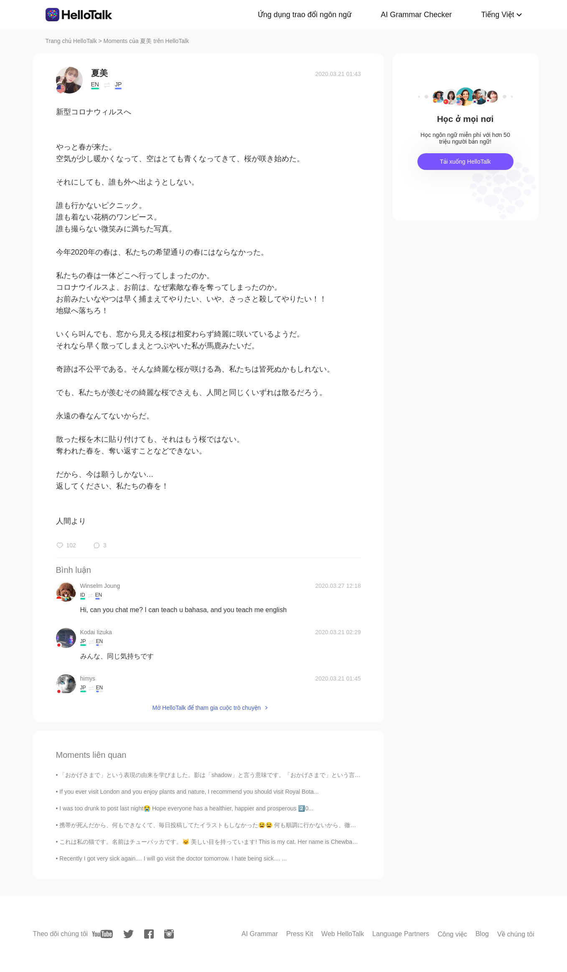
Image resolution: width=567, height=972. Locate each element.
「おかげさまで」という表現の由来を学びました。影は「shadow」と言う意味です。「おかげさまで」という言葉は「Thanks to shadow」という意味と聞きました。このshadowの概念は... (307, 775)
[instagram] (169, 934)
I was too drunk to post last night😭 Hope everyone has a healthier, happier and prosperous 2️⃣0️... (186, 808)
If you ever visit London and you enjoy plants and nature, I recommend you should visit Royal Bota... (188, 791)
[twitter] (128, 934)
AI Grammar (260, 933)
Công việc (452, 934)
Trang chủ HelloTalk (72, 41)
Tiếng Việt (497, 14)
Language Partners (400, 933)
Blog (482, 933)
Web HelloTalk (342, 933)
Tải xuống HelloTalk (465, 161)
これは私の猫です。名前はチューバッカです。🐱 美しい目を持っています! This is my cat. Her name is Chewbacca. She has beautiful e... (239, 841)
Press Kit (299, 933)
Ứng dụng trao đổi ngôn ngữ (304, 14)
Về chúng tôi (515, 934)
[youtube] (102, 934)
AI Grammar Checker (416, 14)
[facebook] (149, 934)
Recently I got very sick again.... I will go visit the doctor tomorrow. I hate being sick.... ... (173, 858)
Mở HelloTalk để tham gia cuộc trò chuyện (206, 707)
